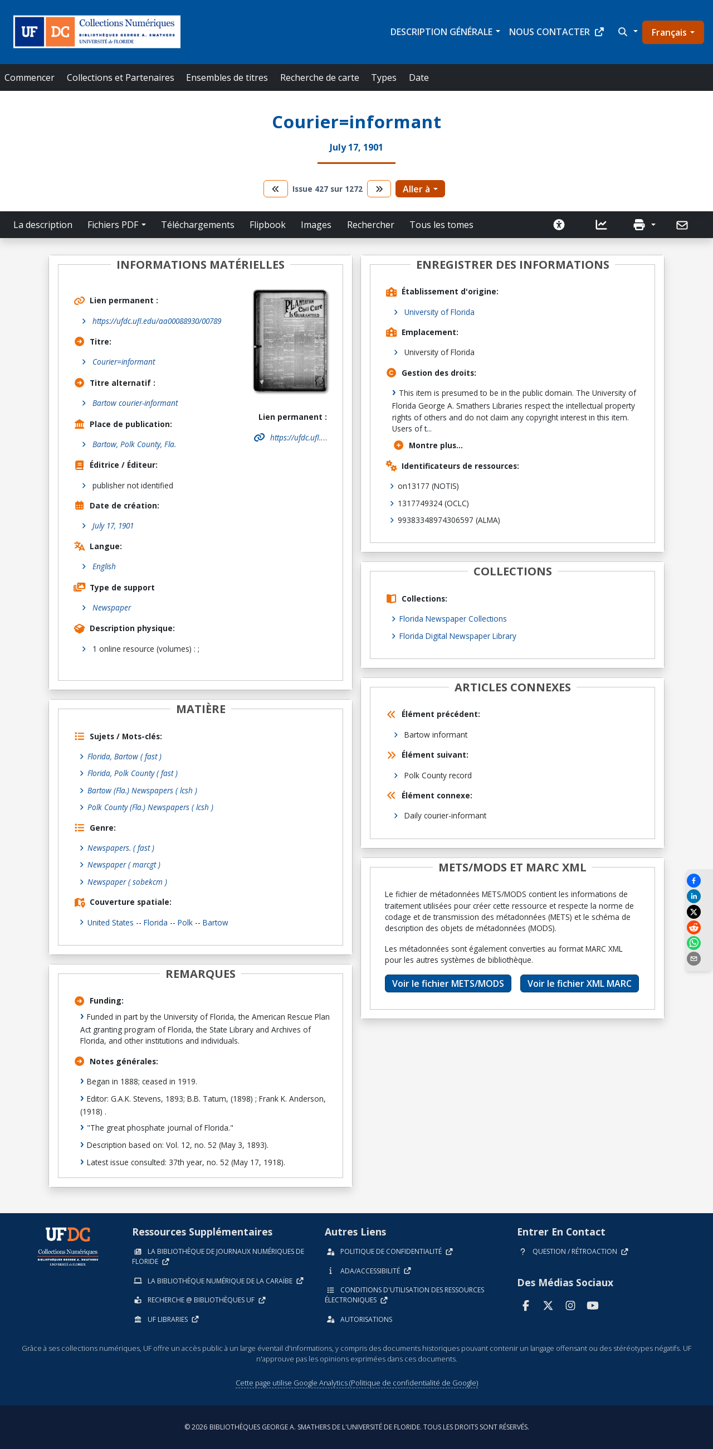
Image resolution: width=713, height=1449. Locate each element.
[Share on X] (699, 912)
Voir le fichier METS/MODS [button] (448, 983)
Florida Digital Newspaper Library (457, 636)
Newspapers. (120, 847)
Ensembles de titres (227, 77)
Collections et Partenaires (120, 77)
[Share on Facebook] (699, 881)
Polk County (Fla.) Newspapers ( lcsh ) (150, 807)
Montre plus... (428, 445)
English (104, 566)
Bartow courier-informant (135, 403)
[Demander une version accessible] (559, 225)
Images (316, 225)
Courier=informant (123, 361)
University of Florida (439, 312)
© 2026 (356, 1427)
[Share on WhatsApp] (699, 943)
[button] (626, 32)
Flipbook (268, 225)
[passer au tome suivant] (379, 188)
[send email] (699, 959)
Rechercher (370, 225)
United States (110, 922)
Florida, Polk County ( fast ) (132, 773)
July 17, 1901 (113, 525)
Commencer (29, 77)
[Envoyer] (683, 225)
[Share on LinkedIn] (699, 896)
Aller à (416, 189)
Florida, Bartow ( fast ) (124, 756)
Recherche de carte (319, 77)
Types (384, 77)
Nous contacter (557, 32)
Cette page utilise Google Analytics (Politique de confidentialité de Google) (357, 1383)
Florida (156, 922)
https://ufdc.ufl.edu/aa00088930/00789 (156, 321)
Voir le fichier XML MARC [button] (580, 983)
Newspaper (111, 607)
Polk (185, 922)
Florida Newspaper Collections (453, 618)
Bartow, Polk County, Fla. (134, 444)
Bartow (215, 922)
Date (419, 77)
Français (669, 32)
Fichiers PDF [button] (112, 225)
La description (42, 225)
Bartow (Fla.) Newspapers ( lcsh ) (142, 790)
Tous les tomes (441, 225)
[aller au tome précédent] (275, 188)
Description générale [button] (441, 32)
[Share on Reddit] (699, 927)
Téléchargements (198, 225)
